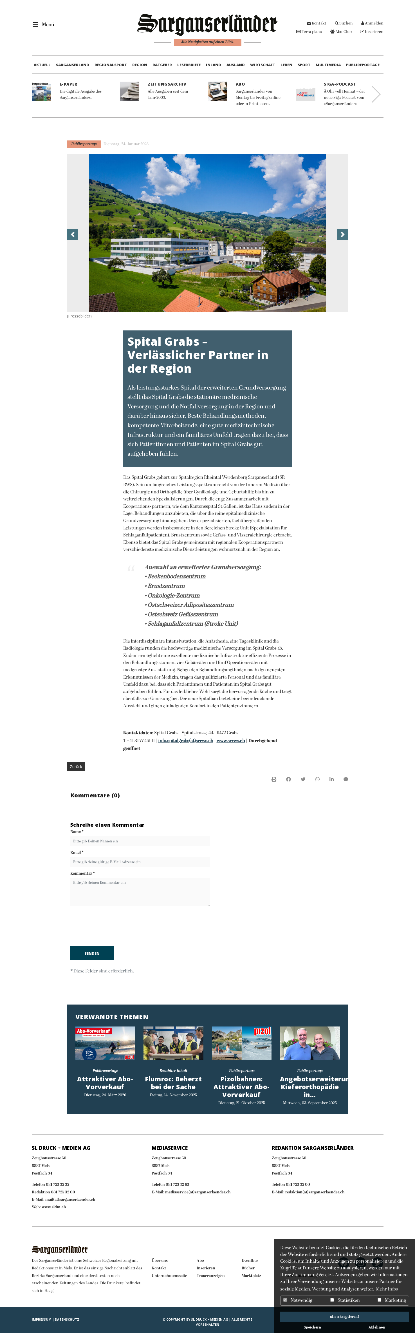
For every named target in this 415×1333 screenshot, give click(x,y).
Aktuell (42, 64)
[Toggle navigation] (42, 24)
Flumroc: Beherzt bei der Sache (173, 1083)
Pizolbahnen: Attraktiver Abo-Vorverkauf (242, 1087)
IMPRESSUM (41, 1319)
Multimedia (328, 64)
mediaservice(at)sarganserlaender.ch (198, 1192)
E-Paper (68, 84)
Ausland (235, 64)
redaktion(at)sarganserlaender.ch (315, 1192)
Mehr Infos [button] (387, 1289)
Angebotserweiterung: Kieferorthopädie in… (318, 1087)
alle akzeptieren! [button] (345, 1317)
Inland (213, 64)
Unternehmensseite (169, 1276)
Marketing (392, 1300)
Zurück (76, 766)
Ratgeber (162, 64)
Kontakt (316, 23)
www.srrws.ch (231, 741)
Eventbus (250, 1261)
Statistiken (345, 1300)
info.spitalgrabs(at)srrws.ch (185, 741)
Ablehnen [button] (377, 1328)
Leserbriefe (189, 64)
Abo (240, 84)
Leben (286, 64)
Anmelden (372, 23)
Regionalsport (111, 64)
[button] (72, 234)
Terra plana (309, 32)
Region (139, 64)
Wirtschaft (262, 64)
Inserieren (371, 32)
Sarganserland (72, 64)
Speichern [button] (312, 1328)
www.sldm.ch (54, 1207)
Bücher (248, 1268)
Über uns (160, 1261)
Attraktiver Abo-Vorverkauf (105, 1083)
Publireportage (363, 64)
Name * (77, 832)
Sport (304, 64)
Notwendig (297, 1300)
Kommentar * (82, 874)
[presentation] (113, 927)
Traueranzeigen (211, 1276)
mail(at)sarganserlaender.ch (70, 1200)
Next (376, 94)
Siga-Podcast (340, 84)
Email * (77, 853)
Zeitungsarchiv (167, 84)
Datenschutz (67, 1319)
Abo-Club (341, 32)
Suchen (344, 23)
